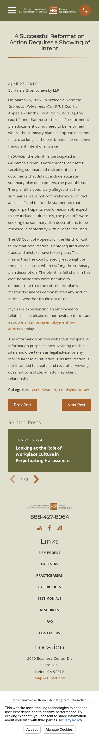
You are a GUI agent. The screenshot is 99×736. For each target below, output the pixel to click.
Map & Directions (49, 678)
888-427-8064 (49, 517)
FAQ (49, 621)
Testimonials (49, 598)
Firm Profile (49, 553)
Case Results (49, 587)
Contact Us (49, 633)
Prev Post (22, 405)
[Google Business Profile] (39, 527)
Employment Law (74, 389)
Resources (49, 610)
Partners (49, 564)
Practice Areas (49, 575)
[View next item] (36, 479)
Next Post (76, 405)
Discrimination (43, 389)
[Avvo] (59, 527)
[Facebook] (49, 527)
